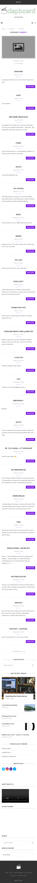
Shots (18, 422)
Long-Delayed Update (9, 705)
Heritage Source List (9, 716)
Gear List (18, 2)
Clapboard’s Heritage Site (9, 756)
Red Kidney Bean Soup (18, 117)
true (18, 522)
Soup (18, 95)
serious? (18, 603)
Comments (11, 29)
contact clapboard (18, 872)
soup (18, 47)
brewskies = (18, 401)
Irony (18, 214)
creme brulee (18, 496)
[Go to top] (18, 880)
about (10, 872)
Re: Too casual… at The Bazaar (18, 448)
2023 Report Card (8, 724)
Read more (30, 86)
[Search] (35, 23)
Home (3, 29)
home (6, 872)
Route (18, 167)
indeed (19, 236)
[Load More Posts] (18, 651)
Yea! (18, 379)
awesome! (18, 71)
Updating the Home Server (16, 696)
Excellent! (18, 281)
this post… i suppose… (18, 629)
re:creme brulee (18, 470)
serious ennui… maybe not (18, 548)
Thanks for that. (18, 308)
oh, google (18, 188)
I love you (18, 357)
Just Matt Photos (6, 752)
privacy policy (28, 872)
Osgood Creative (6, 748)
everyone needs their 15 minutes (18, 331)
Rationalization (18, 577)
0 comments (18, 63)
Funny (18, 143)
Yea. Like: (18, 260)
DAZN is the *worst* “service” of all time (15, 735)
